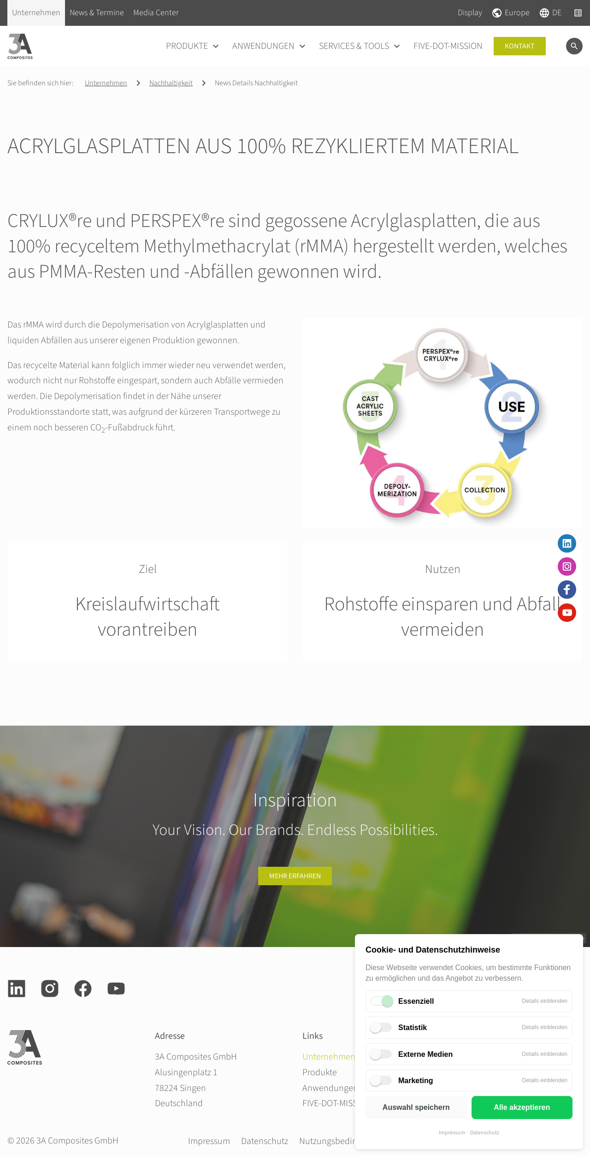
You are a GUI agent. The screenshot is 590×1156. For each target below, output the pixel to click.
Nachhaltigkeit (171, 83)
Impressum (452, 1133)
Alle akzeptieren (522, 1107)
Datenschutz (484, 1133)
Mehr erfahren (295, 876)
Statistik (412, 1027)
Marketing (415, 1080)
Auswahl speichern (416, 1107)
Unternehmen (106, 83)
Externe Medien (425, 1054)
